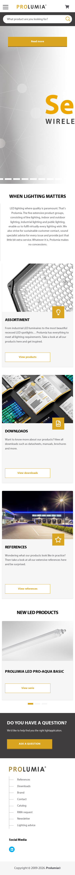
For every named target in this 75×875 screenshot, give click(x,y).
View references (27, 588)
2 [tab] (37, 704)
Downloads (24, 786)
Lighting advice (26, 825)
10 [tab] (67, 179)
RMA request (25, 812)
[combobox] (37, 19)
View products (27, 357)
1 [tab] (30, 704)
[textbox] (37, 19)
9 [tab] (58, 179)
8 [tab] (50, 179)
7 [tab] (41, 179)
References (23, 779)
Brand (20, 792)
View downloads (27, 473)
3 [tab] (8, 179)
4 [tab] (16, 179)
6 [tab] (33, 179)
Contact (22, 799)
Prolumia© (53, 868)
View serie (27, 688)
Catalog (21, 805)
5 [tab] (25, 179)
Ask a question (29, 743)
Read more (37, 41)
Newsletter (23, 818)
